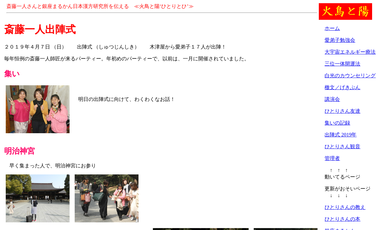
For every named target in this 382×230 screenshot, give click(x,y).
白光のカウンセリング (350, 75)
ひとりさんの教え (345, 207)
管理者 (332, 158)
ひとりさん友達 (342, 111)
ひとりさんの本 (342, 219)
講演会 (332, 99)
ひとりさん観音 (342, 146)
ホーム (332, 28)
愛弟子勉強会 (340, 40)
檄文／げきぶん (342, 87)
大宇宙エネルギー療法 (350, 52)
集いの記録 (337, 123)
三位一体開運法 (342, 63)
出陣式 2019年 (340, 134)
